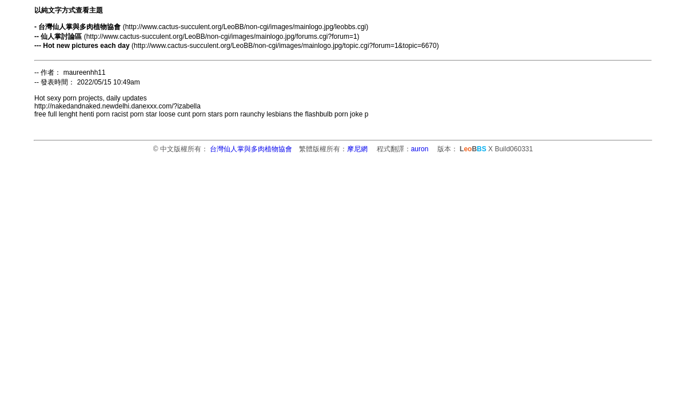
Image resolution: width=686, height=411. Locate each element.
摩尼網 (357, 149)
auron (420, 149)
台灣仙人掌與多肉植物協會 (251, 149)
